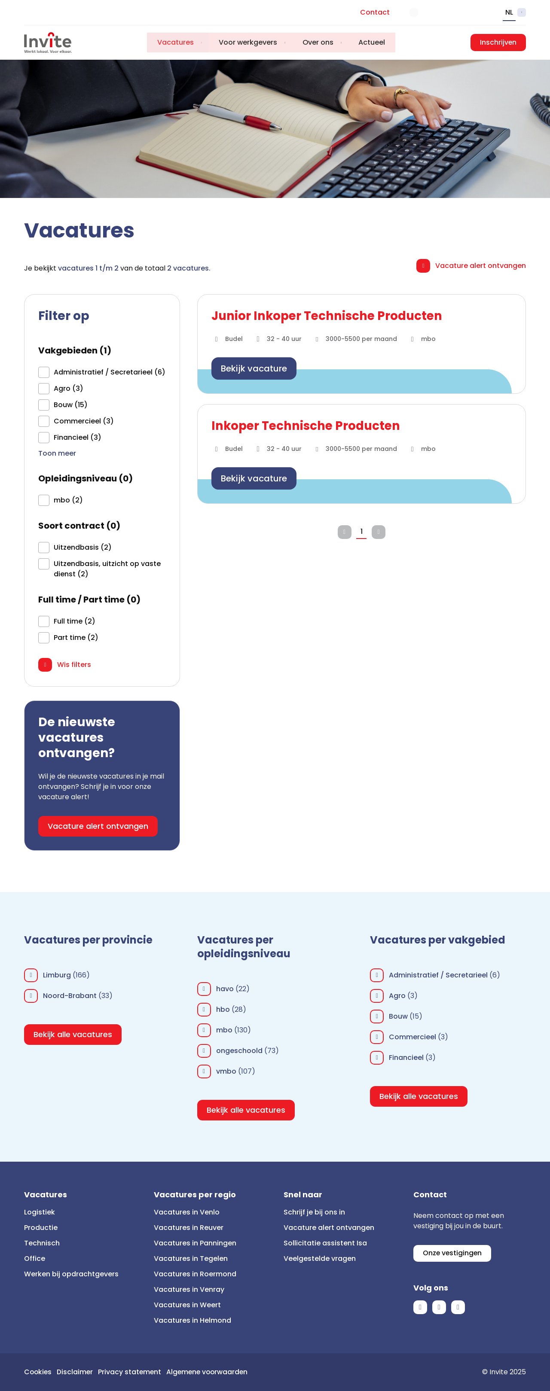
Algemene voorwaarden (211, 1372)
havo (225, 989)
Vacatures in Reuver (188, 1228)
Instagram (458, 1308)
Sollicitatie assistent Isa (325, 1243)
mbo (224, 1030)
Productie (41, 1228)
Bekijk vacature (254, 368)
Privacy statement (132, 1372)
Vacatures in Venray (189, 1289)
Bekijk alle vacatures (73, 1034)
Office (34, 1258)
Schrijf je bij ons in (314, 1212)
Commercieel (412, 1037)
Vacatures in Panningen (195, 1243)
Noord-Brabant (70, 996)
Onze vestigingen (453, 1253)
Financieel (406, 1057)
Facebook (420, 1308)
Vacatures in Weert (187, 1305)
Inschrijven (498, 42)
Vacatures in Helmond (192, 1320)
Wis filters (74, 665)
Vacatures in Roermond (195, 1274)
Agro (397, 996)
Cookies (38, 1372)
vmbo (226, 1071)
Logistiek (39, 1212)
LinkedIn (439, 1308)
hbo (223, 1009)
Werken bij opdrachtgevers (71, 1274)
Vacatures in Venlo (187, 1212)
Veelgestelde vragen (320, 1258)
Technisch (42, 1243)
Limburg (57, 975)
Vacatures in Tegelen (191, 1258)
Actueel (373, 42)
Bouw (398, 1016)
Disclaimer (76, 1372)
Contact (375, 12)
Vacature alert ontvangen (480, 266)
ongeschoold (239, 1051)
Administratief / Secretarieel (438, 975)
